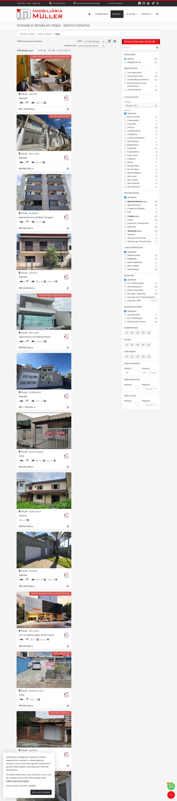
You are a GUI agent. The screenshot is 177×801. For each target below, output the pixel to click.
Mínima (127, 386)
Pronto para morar (142, 322)
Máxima (146, 386)
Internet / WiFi (140, 301)
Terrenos (142, 231)
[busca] (157, 14)
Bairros (127, 111)
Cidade (127, 102)
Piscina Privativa (142, 291)
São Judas (142, 180)
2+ (132, 333)
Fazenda (142, 149)
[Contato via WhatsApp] (171, 786)
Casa (142, 220)
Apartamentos (142, 202)
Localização (131, 97)
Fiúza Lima (142, 156)
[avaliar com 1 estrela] (18, 744)
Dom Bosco (142, 142)
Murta (142, 163)
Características (133, 248)
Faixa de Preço (132, 364)
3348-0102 (58, 3)
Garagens (130, 352)
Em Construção (142, 319)
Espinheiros (142, 145)
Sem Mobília (142, 266)
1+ (127, 333)
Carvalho (142, 124)
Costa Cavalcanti (142, 138)
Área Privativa (132, 381)
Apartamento (142, 205)
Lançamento (142, 315)
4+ (143, 333)
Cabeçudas (142, 121)
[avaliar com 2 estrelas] (21, 744)
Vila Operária (142, 187)
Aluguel (131, 14)
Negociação (131, 68)
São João (142, 177)
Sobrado (142, 227)
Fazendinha (142, 152)
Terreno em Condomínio (142, 242)
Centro (142, 128)
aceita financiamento (142, 80)
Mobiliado (142, 259)
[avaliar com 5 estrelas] (31, 744)
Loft (142, 212)
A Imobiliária (101, 14)
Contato (147, 14)
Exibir (79, 41)
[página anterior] (84, 744)
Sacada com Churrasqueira (142, 298)
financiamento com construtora (142, 85)
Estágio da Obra (133, 307)
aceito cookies (41, 792)
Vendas (117, 14)
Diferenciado (142, 256)
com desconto (142, 73)
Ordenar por (70, 46)
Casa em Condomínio (142, 224)
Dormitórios (131, 328)
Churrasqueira (142, 287)
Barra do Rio (142, 117)
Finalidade (130, 55)
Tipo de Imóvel (131, 193)
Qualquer (132, 114)
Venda (142, 59)
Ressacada (142, 166)
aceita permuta (142, 76)
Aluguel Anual (142, 62)
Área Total (130, 397)
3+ (138, 333)
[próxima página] (109, 744)
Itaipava (142, 159)
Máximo (146, 369)
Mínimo (127, 369)
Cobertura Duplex (142, 209)
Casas (142, 217)
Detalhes (129, 276)
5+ (149, 333)
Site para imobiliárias (140, 798)
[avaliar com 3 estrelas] (24, 744)
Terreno (142, 235)
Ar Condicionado (142, 284)
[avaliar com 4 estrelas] (28, 744)
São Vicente (142, 184)
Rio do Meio (142, 170)
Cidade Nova (142, 131)
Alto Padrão (142, 270)
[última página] (114, 744)
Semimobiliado (142, 263)
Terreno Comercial (142, 238)
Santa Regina (142, 173)
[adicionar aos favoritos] (63, 106)
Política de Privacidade (98, 799)
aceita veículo (142, 90)
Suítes (127, 340)
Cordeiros (142, 135)
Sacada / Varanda (142, 294)
